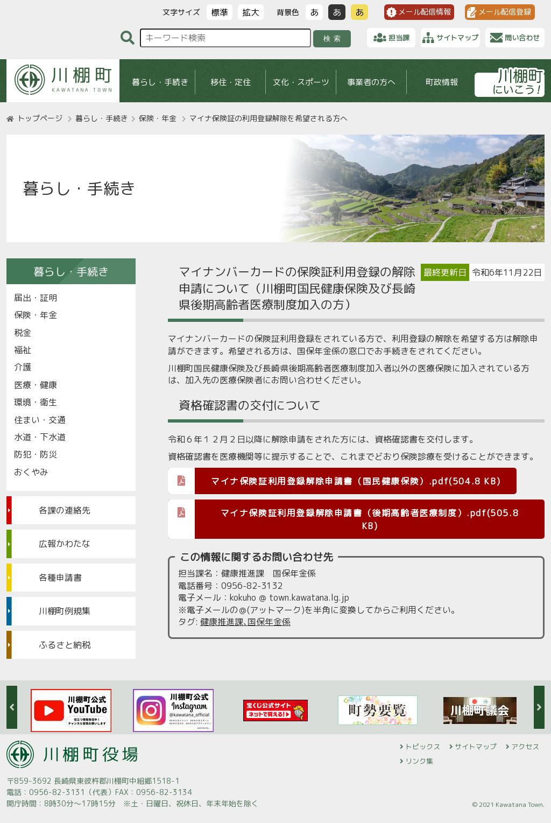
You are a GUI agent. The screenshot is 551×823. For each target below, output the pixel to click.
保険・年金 (157, 118)
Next (539, 707)
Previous (11, 707)
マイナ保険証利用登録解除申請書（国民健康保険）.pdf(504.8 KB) (334, 480)
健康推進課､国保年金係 (245, 622)
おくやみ (31, 472)
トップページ (39, 118)
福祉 (22, 350)
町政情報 (442, 82)
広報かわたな (64, 544)
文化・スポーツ (301, 82)
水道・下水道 (40, 437)
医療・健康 (35, 385)
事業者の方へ (371, 82)
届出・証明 (35, 298)
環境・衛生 (35, 402)
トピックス (422, 746)
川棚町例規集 (64, 611)
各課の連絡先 (64, 510)
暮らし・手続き (160, 82)
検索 (333, 38)
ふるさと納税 (64, 645)
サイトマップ (476, 746)
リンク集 (419, 761)
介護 (22, 367)
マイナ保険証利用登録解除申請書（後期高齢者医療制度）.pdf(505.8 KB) (343, 516)
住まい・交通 (40, 420)
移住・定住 (230, 82)
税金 (22, 333)
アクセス (525, 746)
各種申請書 (60, 577)
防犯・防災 (35, 454)
